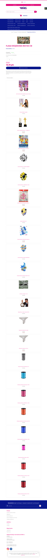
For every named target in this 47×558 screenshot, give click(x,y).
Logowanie (14, 4)
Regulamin (8, 514)
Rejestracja (32, 4)
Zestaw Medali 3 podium (23, 112)
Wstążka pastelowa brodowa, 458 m (23, 493)
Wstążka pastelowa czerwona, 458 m (23, 475)
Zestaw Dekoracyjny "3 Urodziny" (23, 148)
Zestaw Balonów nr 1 (23, 221)
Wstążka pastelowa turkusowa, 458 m (23, 384)
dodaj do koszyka (24, 67)
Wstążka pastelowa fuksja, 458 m (23, 457)
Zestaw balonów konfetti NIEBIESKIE (23, 257)
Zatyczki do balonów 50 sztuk (23, 330)
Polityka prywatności (10, 519)
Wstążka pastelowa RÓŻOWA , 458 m (23, 402)
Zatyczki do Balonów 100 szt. (23, 348)
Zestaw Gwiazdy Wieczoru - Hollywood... (23, 130)
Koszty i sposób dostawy (11, 512)
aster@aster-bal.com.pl (12, 544)
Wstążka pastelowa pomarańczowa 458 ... (23, 421)
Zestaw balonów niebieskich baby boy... (23, 239)
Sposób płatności (10, 515)
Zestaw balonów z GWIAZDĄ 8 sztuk (23, 184)
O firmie (8, 525)
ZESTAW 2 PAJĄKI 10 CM (23, 293)
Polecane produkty (10, 77)
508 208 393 (10, 541)
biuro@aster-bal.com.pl (12, 545)
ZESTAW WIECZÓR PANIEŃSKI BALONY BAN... (23, 93)
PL (23, 2)
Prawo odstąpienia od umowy (12, 517)
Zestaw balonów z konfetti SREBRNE (23, 166)
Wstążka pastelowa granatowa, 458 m (23, 439)
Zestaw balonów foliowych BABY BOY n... (23, 275)
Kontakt (8, 523)
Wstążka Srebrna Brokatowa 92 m (23, 366)
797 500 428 (10, 542)
